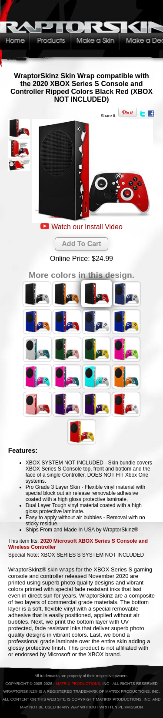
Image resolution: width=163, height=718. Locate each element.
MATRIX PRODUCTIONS (78, 683)
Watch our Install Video (87, 226)
